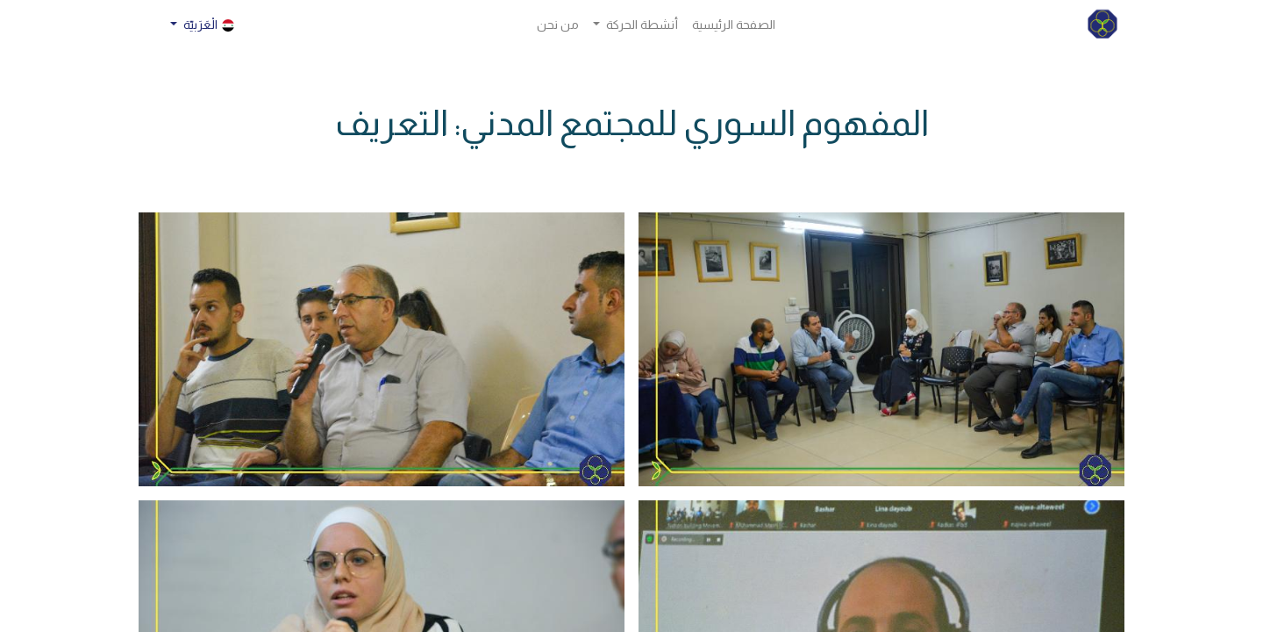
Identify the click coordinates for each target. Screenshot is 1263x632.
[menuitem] (733, 25)
